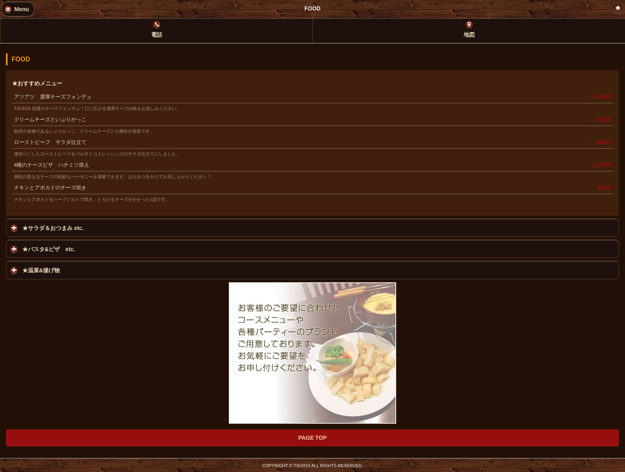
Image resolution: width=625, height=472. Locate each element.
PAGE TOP (312, 438)
